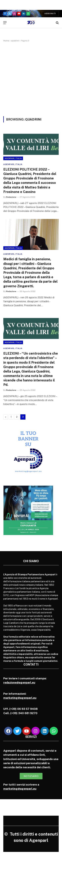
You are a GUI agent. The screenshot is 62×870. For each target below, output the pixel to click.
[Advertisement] (31, 78)
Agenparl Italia (13, 158)
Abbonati (50, 13)
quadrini (15, 41)
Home (6, 41)
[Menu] (5, 22)
